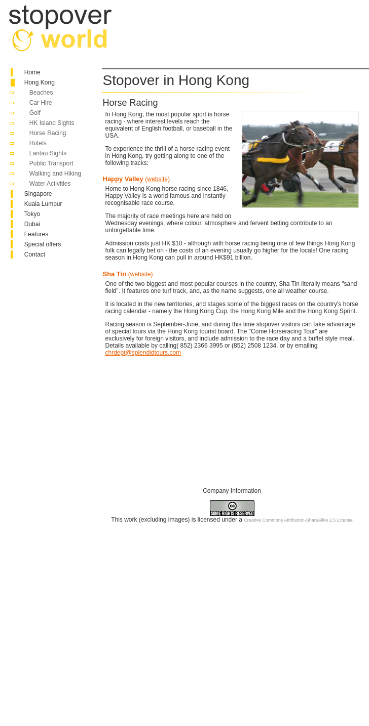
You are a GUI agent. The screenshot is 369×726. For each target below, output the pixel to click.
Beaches (41, 92)
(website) (157, 179)
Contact (34, 254)
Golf (35, 112)
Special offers (42, 244)
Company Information (232, 490)
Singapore (38, 193)
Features (36, 234)
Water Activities (50, 183)
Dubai (32, 224)
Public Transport (51, 163)
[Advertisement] (170, 35)
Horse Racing (47, 133)
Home (32, 72)
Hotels (38, 143)
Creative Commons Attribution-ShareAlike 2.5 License (298, 520)
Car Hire (40, 102)
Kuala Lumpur (43, 203)
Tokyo (32, 214)
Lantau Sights (47, 153)
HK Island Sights (52, 122)
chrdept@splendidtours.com (143, 352)
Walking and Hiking (55, 173)
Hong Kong (39, 82)
